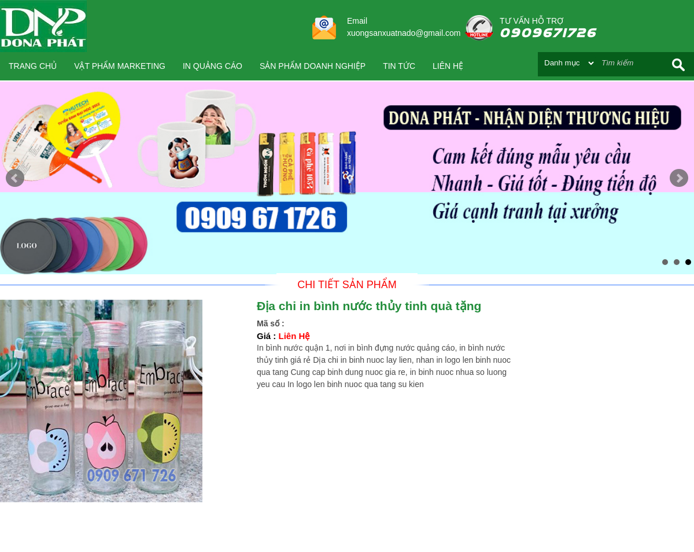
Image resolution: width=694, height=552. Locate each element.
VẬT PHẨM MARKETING (119, 66)
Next (679, 178)
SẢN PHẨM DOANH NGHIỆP (313, 66)
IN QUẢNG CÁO (212, 66)
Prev (15, 178)
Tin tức (399, 66)
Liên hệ (448, 66)
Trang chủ (33, 66)
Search (678, 64)
